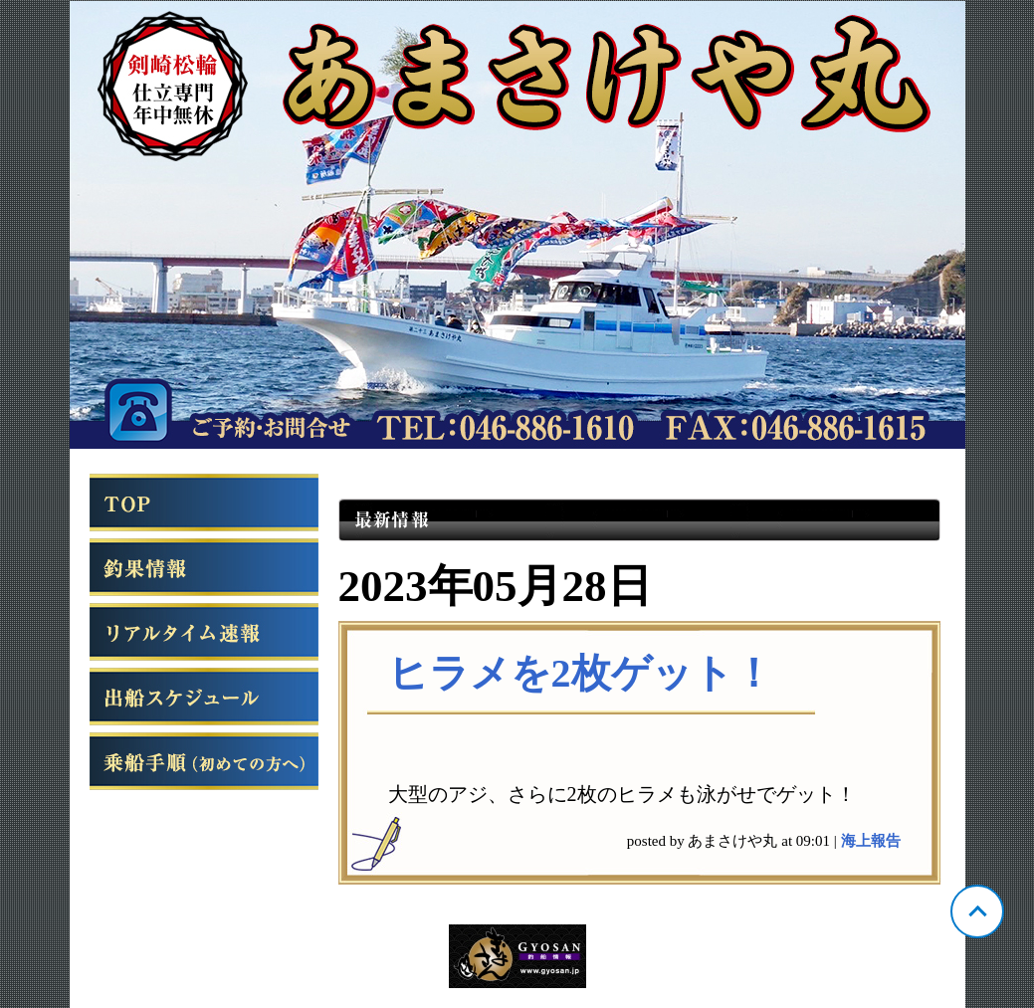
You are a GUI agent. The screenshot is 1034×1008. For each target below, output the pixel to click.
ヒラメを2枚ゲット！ (580, 673)
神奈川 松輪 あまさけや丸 (517, 225)
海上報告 (871, 841)
